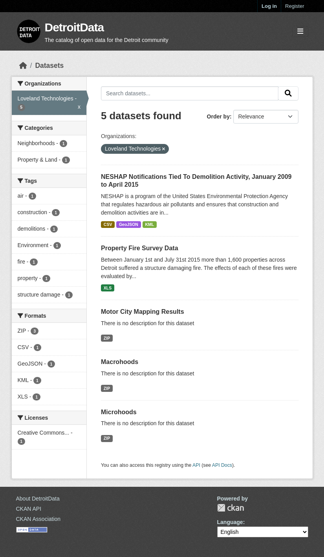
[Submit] (288, 93)
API (196, 465)
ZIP (107, 338)
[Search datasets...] (189, 93)
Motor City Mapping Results (142, 311)
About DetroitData (38, 498)
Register (294, 6)
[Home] (23, 65)
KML (149, 224)
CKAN (230, 508)
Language (230, 522)
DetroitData (74, 27)
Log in (269, 6)
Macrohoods (119, 362)
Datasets (49, 65)
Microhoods (119, 412)
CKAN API (29, 509)
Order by (218, 116)
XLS (108, 288)
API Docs (222, 465)
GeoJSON (128, 224)
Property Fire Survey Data (139, 248)
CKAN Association (38, 519)
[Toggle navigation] (300, 31)
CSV (108, 224)
